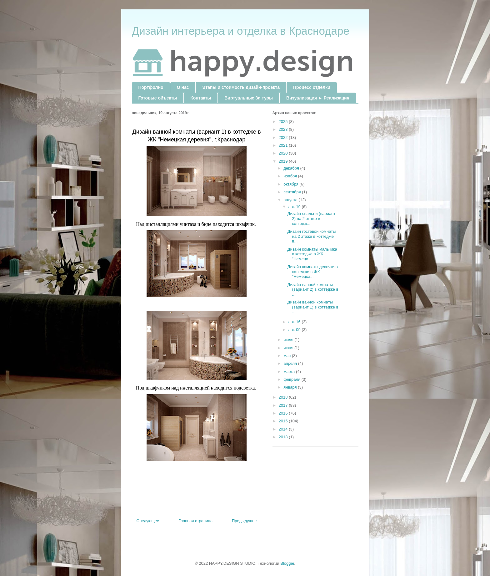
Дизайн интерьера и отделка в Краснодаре (240, 31)
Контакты (200, 97)
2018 (284, 397)
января (290, 387)
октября (291, 184)
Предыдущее (244, 520)
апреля (290, 363)
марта (289, 371)
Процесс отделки (311, 87)
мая (287, 355)
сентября (292, 192)
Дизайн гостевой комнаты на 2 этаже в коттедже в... (312, 236)
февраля (292, 379)
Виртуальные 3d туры (248, 97)
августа (290, 199)
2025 (284, 121)
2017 (284, 405)
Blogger (287, 563)
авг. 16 (295, 321)
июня (288, 347)
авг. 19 (295, 206)
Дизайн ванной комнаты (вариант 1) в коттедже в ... (313, 307)
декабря (291, 168)
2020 (284, 153)
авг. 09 (295, 329)
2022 (284, 137)
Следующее (148, 520)
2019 (284, 161)
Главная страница (195, 520)
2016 (284, 413)
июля (288, 339)
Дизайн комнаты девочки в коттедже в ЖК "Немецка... (313, 271)
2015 (284, 421)
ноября (290, 176)
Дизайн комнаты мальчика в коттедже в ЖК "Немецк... (312, 254)
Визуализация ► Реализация (317, 97)
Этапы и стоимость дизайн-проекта (240, 87)
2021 (284, 145)
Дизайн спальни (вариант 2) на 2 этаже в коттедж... (312, 218)
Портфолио (150, 87)
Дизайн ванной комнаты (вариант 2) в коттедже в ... (313, 289)
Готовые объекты (157, 97)
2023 (284, 129)
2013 (284, 437)
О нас (183, 87)
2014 (284, 429)
